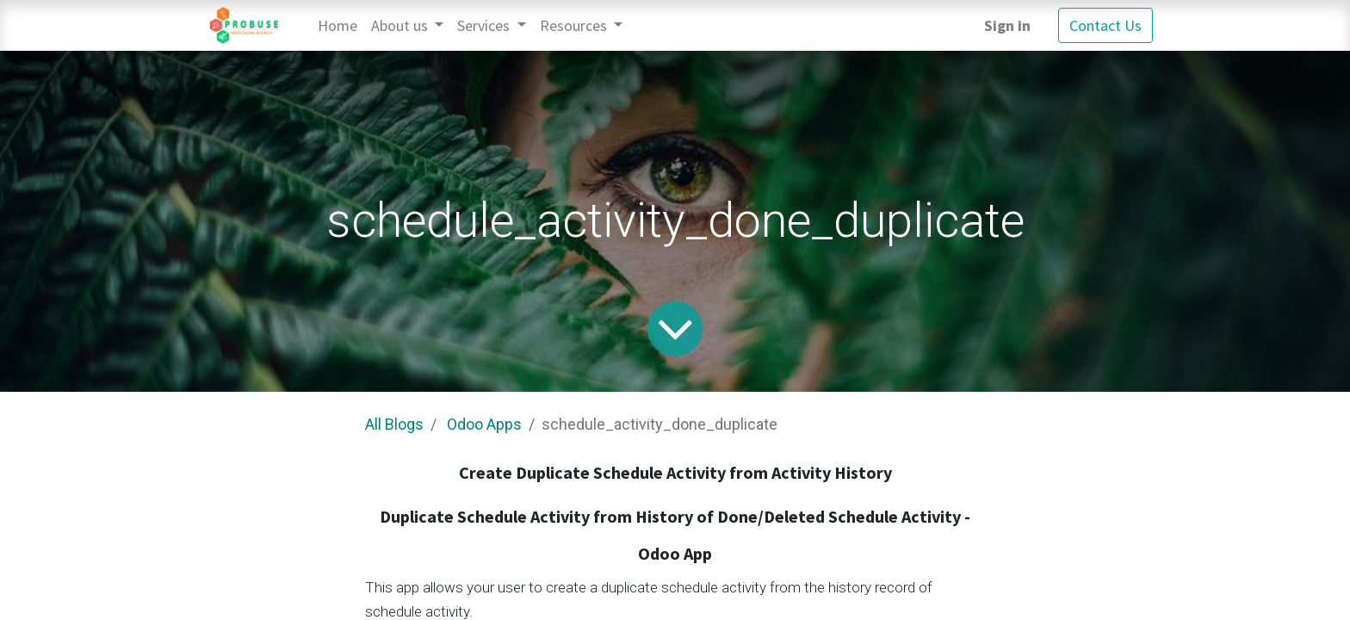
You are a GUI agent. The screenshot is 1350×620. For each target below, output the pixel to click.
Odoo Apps (484, 424)
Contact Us (1105, 25)
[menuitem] (337, 25)
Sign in (1007, 25)
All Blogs (394, 424)
